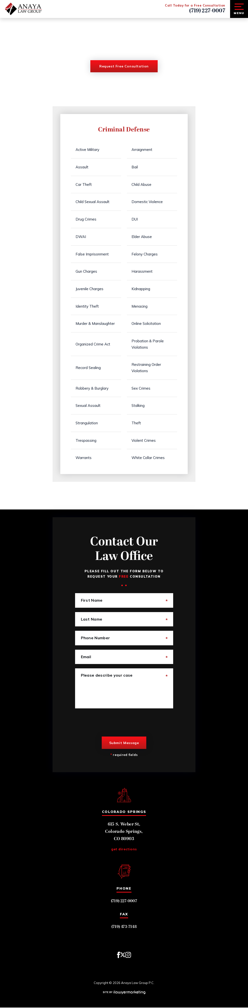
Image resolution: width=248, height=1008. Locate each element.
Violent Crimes (144, 441)
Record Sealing (88, 368)
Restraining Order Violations (146, 368)
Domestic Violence (147, 202)
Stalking (138, 406)
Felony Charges (145, 254)
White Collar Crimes (148, 458)
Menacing (140, 306)
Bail (135, 167)
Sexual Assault (88, 406)
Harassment (142, 271)
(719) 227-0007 (207, 11)
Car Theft (84, 184)
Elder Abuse (142, 236)
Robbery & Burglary (92, 388)
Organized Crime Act (93, 344)
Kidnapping (141, 289)
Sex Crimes (141, 388)
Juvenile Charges (90, 289)
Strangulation (87, 423)
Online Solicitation (146, 323)
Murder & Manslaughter (95, 323)
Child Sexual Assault (93, 202)
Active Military (88, 150)
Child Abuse (142, 184)
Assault (82, 167)
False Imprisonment (92, 254)
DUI (135, 219)
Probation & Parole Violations (148, 344)
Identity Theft (87, 306)
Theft (136, 423)
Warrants (84, 458)
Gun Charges (86, 271)
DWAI (81, 236)
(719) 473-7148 (124, 927)
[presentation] (112, 723)
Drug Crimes (86, 219)
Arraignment (142, 150)
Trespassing (86, 441)
